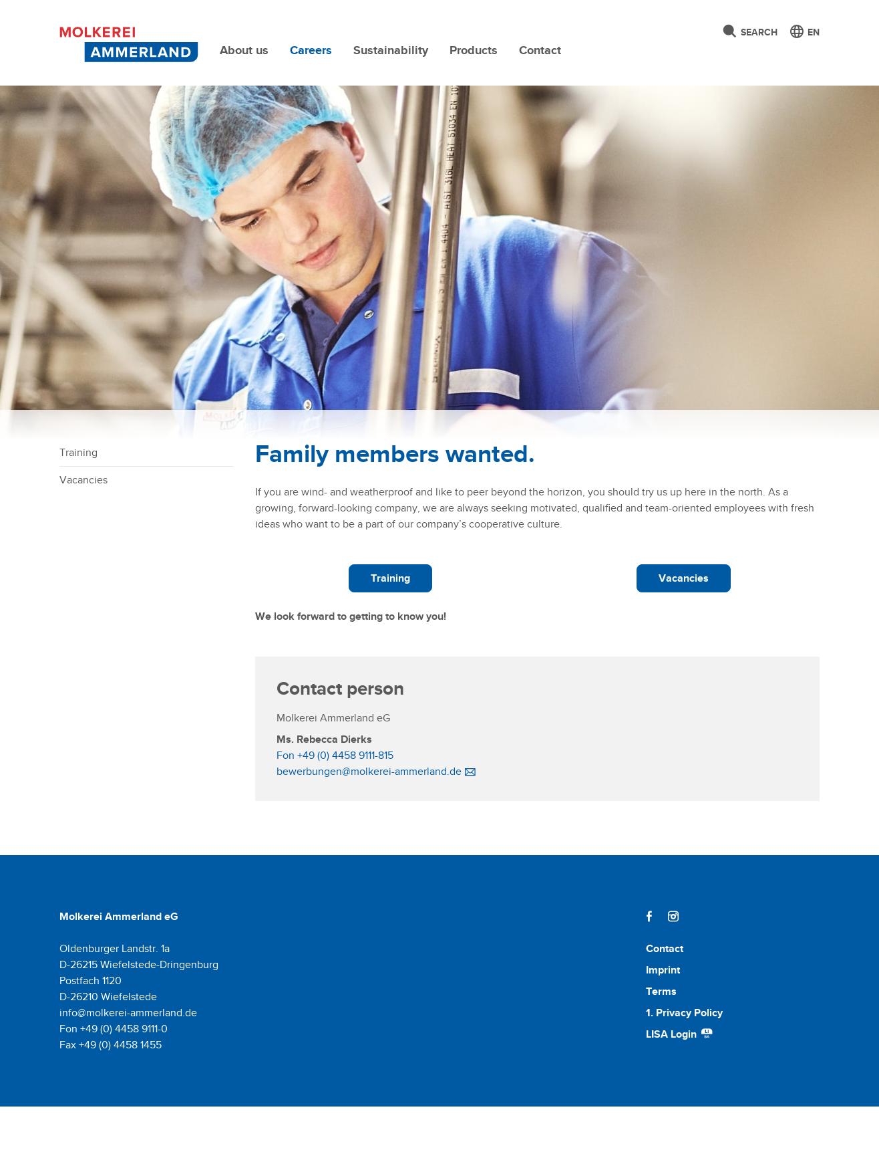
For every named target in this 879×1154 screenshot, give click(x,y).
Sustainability (390, 50)
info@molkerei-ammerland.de (128, 1060)
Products (474, 50)
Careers (311, 50)
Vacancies (83, 527)
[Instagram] (673, 963)
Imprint (663, 1017)
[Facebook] (649, 963)
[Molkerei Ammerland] (125, 42)
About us (244, 50)
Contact (540, 50)
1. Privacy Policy (684, 1060)
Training (78, 499)
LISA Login (680, 1081)
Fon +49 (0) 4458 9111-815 (335, 802)
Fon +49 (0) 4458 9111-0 (113, 1076)
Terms (661, 1038)
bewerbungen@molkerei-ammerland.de (369, 818)
